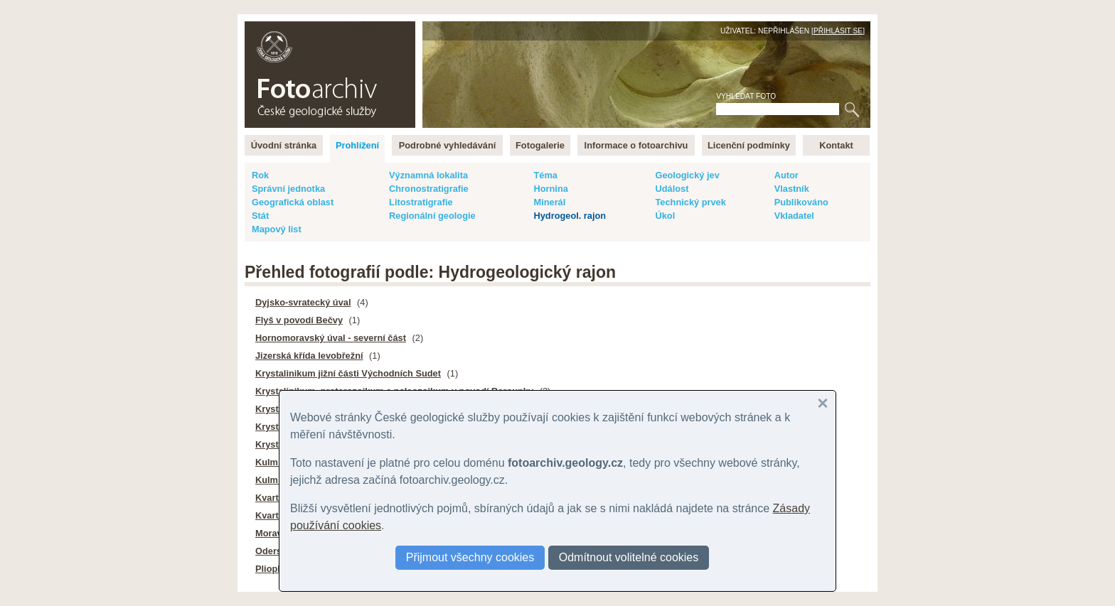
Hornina (550, 188)
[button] (822, 403)
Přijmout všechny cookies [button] (470, 557)
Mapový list (277, 229)
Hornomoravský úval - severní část (330, 337)
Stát (260, 215)
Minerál (549, 202)
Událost (671, 188)
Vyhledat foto (746, 96)
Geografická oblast (293, 202)
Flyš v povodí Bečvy (299, 320)
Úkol (665, 215)
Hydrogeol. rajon (569, 215)
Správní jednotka (288, 188)
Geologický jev (687, 175)
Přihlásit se (838, 31)
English (398, 28)
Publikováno (801, 202)
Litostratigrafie (421, 202)
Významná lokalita (428, 175)
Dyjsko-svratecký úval (303, 302)
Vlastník (791, 188)
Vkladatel (794, 215)
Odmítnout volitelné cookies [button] (629, 557)
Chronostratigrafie (429, 188)
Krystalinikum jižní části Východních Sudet (348, 373)
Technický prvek (690, 202)
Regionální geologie (432, 215)
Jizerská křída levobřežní (309, 355)
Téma (545, 175)
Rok (260, 175)
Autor (786, 175)
